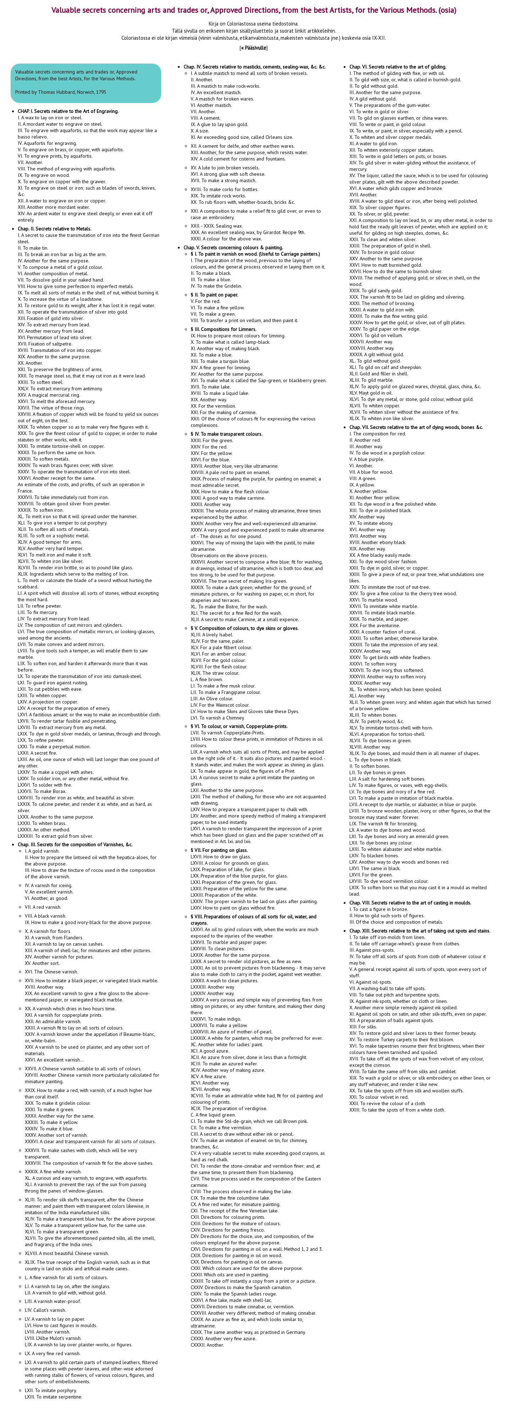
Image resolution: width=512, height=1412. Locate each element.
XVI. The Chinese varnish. (51, 971)
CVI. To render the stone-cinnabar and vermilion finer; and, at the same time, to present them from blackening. (255, 1169)
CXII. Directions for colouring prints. (228, 1217)
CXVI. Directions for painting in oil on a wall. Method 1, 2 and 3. (257, 1249)
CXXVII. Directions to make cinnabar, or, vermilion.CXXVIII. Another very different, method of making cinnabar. (253, 1309)
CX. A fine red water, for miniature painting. (235, 1204)
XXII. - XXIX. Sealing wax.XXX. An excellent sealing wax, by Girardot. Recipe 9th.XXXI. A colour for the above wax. (248, 232)
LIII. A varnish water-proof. (53, 1301)
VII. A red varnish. (43, 907)
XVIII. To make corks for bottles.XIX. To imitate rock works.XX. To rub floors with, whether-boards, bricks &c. (243, 195)
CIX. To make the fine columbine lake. (230, 1198)
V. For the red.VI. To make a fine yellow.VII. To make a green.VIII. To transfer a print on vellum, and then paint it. (244, 308)
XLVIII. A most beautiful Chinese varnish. (67, 1253)
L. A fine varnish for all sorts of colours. (66, 1277)
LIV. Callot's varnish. (45, 1310)
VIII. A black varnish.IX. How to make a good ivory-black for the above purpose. (88, 919)
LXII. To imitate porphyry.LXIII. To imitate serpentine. (53, 1393)
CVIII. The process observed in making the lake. (241, 1191)
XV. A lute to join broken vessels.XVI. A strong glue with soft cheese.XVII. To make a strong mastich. (228, 174)
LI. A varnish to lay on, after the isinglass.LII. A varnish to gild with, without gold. (67, 1289)
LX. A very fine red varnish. (53, 1353)
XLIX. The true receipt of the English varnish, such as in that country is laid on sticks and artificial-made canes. (87, 1265)
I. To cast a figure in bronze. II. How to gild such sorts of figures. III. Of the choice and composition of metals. (410, 912)
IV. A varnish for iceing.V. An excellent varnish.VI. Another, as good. (49, 891)
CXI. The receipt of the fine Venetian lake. (235, 1210)
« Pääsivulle (253, 47)
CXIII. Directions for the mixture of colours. (236, 1223)
